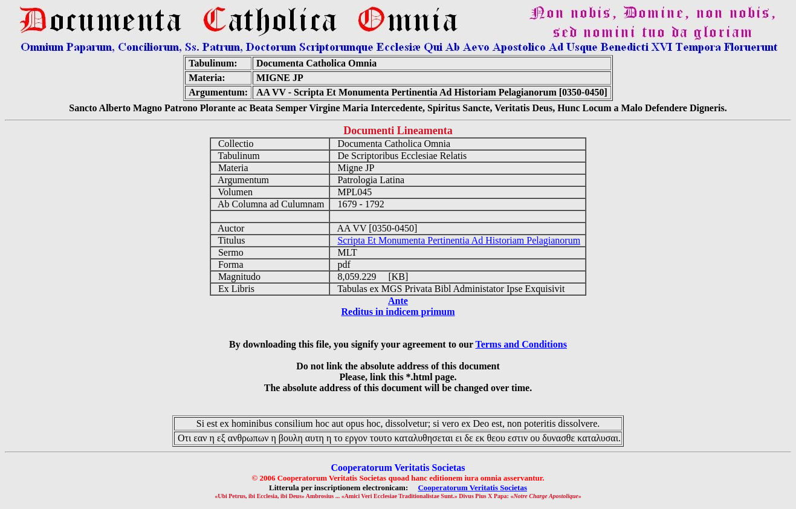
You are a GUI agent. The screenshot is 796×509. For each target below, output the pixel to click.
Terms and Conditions (520, 344)
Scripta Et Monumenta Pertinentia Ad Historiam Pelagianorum (458, 240)
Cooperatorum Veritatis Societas (472, 487)
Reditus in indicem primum (398, 311)
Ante (398, 301)
